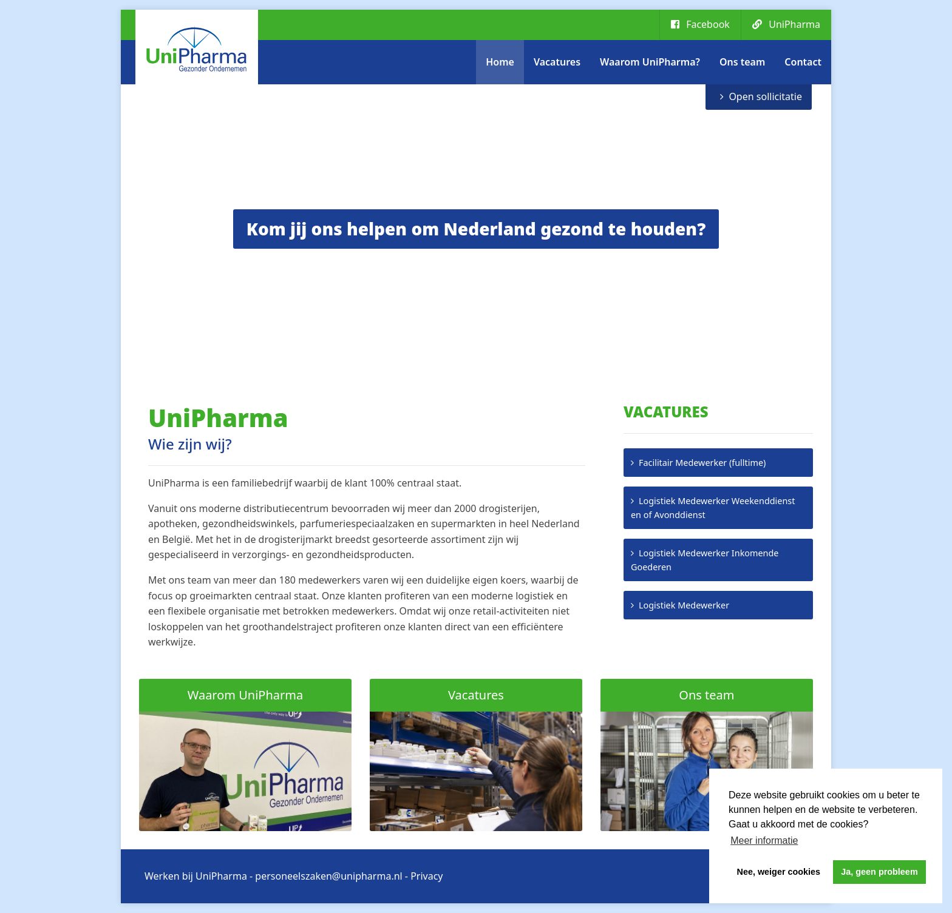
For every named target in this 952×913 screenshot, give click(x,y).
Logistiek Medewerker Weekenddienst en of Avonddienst (713, 508)
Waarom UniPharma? (650, 62)
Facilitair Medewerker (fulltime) (702, 462)
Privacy (426, 876)
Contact (802, 62)
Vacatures (557, 62)
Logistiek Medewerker (684, 605)
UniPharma (786, 24)
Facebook (700, 24)
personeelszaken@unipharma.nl (328, 876)
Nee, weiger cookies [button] (779, 872)
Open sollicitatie (765, 96)
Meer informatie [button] (764, 840)
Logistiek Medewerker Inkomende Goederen (704, 560)
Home (500, 62)
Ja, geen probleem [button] (879, 872)
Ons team (742, 62)
